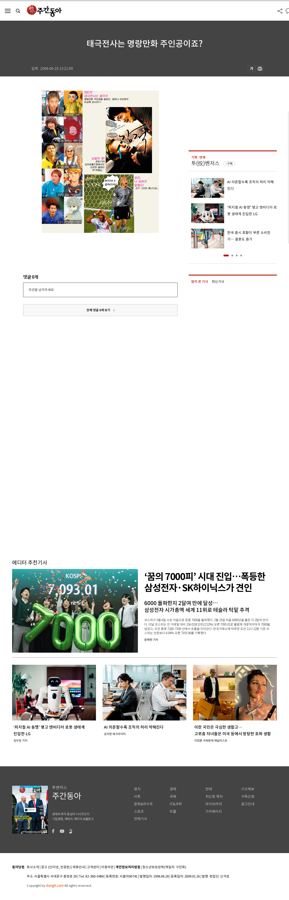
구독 (230, 164)
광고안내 (247, 804)
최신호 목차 (214, 796)
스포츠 (139, 811)
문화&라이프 (143, 804)
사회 (137, 796)
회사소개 (33, 867)
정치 (137, 789)
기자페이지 (213, 811)
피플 (173, 811)
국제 (173, 796)
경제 (173, 789)
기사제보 (247, 789)
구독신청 (247, 796)
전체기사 (140, 819)
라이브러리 (213, 804)
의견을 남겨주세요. (41, 290)
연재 (208, 789)
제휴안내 (79, 867)
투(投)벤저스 (205, 163)
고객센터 (93, 867)
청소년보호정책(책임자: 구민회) (164, 867)
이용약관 (107, 867)
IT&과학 (176, 804)
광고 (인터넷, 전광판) (56, 867)
